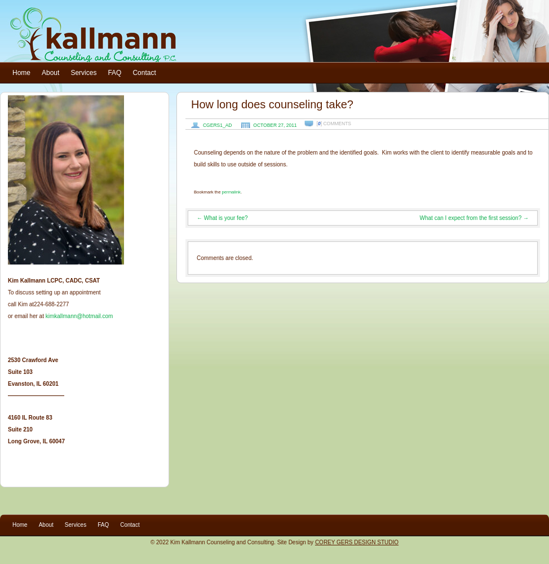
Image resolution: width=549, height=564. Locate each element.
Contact (144, 73)
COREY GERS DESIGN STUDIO (357, 542)
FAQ (114, 73)
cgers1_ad (217, 125)
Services (83, 73)
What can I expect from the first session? (474, 218)
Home (21, 73)
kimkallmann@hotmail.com (79, 316)
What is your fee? (222, 218)
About (50, 73)
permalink (231, 192)
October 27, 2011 (274, 125)
